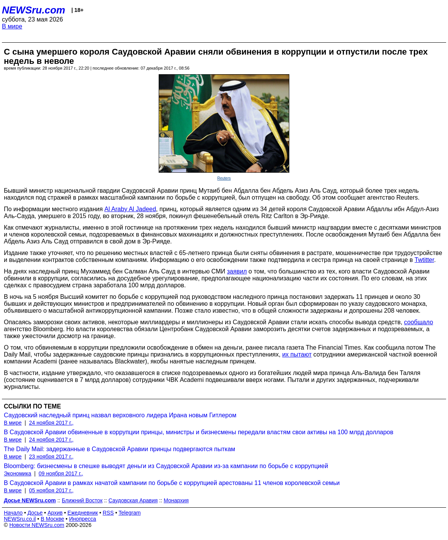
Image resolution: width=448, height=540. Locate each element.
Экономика (17, 473)
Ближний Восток (82, 500)
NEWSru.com (33, 10)
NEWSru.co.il (20, 519)
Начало (13, 513)
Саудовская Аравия (133, 500)
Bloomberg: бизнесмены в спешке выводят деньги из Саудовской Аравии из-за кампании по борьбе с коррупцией (166, 466)
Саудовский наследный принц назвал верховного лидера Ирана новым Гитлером (120, 415)
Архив (55, 513)
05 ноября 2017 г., (51, 490)
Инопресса (82, 519)
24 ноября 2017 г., (51, 423)
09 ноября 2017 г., (61, 473)
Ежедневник (83, 513)
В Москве (52, 519)
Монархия (176, 500)
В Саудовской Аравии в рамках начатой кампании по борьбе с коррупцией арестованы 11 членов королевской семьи (172, 483)
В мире (12, 26)
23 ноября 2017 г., (51, 456)
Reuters (224, 178)
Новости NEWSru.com (36, 525)
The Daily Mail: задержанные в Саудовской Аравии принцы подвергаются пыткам (119, 449)
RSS (108, 513)
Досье (35, 513)
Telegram (130, 513)
